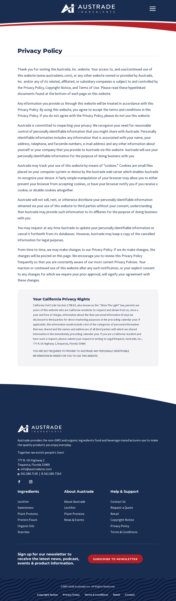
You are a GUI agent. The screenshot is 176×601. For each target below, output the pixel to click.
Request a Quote (121, 508)
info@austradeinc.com (36, 469)
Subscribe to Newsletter (115, 559)
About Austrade (74, 502)
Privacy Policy (119, 526)
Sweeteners (26, 508)
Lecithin (23, 502)
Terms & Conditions (123, 532)
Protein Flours (27, 520)
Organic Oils (26, 526)
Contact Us (118, 502)
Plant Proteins (28, 514)
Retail (114, 514)
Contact (130, 594)
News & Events (74, 520)
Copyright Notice (122, 520)
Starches (24, 532)
